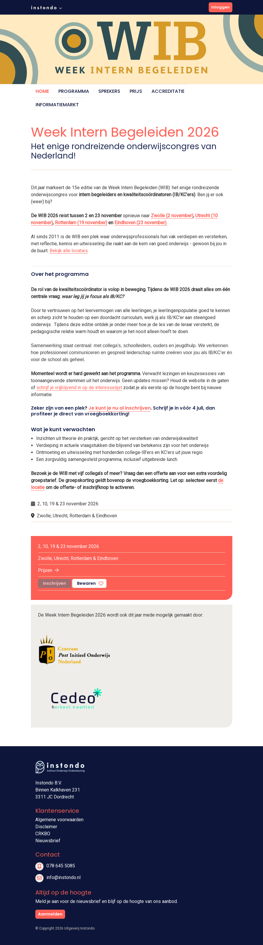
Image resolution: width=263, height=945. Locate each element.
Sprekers (109, 91)
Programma (73, 91)
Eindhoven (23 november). (140, 222)
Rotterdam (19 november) (81, 222)
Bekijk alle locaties (69, 250)
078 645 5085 (60, 866)
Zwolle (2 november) (172, 215)
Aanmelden (50, 914)
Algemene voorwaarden (59, 819)
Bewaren (86, 583)
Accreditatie (167, 91)
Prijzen (48, 570)
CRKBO (42, 833)
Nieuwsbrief (47, 840)
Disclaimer (46, 826)
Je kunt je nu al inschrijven (119, 408)
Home (42, 91)
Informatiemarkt (57, 104)
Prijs (136, 91)
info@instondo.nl (63, 877)
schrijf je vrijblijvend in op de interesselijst (79, 387)
